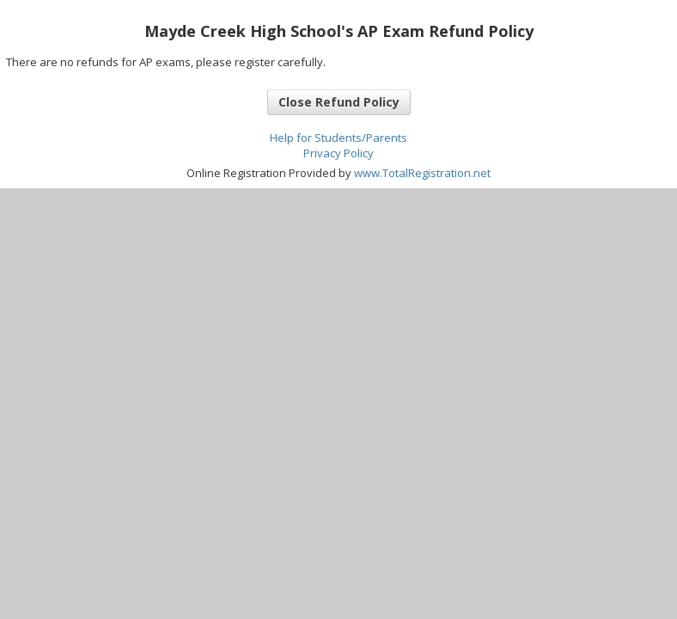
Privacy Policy (338, 153)
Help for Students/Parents (338, 137)
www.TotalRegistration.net (422, 173)
